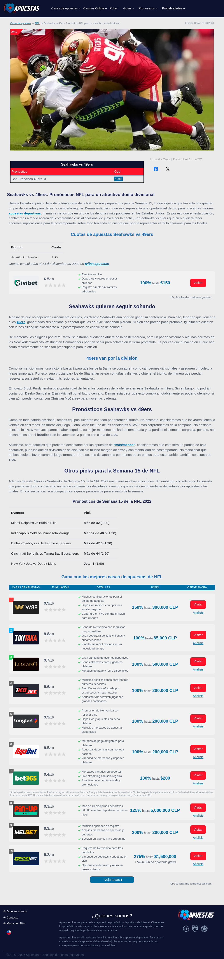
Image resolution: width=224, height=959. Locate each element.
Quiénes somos (17, 911)
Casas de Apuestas (64, 8)
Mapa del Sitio (16, 923)
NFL (37, 23)
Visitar (198, 283)
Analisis (198, 612)
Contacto (12, 917)
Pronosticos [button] (147, 8)
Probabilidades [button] (172, 8)
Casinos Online (93, 8)
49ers (21, 322)
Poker (114, 8)
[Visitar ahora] (26, 282)
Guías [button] (127, 8)
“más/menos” (124, 445)
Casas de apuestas (20, 23)
